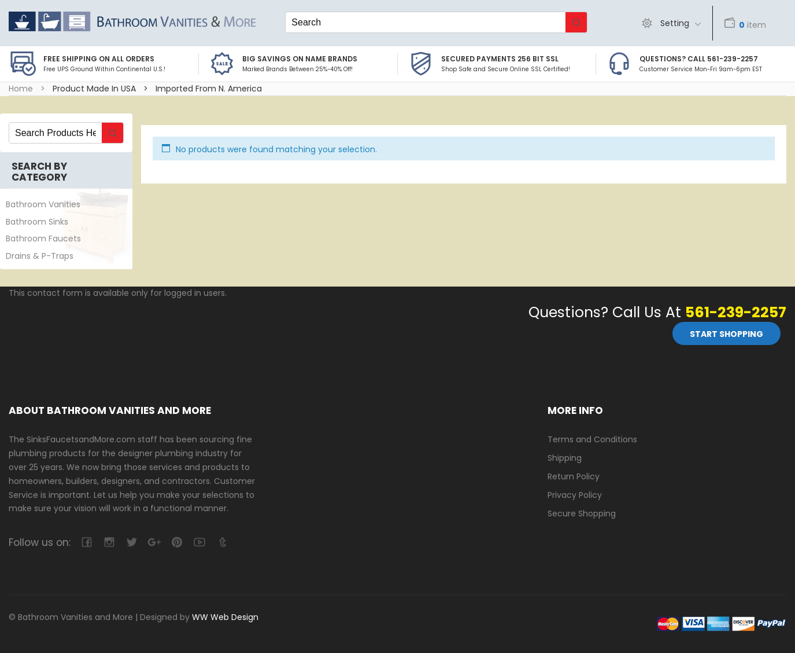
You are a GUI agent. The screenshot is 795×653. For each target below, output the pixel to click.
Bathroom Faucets (43, 238)
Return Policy (574, 476)
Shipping (565, 458)
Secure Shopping (582, 513)
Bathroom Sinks (37, 222)
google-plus (154, 542)
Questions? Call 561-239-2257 (698, 59)
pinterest (176, 542)
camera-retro (109, 542)
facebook (86, 542)
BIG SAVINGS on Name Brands (299, 59)
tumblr (222, 542)
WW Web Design (225, 617)
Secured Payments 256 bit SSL (500, 59)
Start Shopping (726, 334)
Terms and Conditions (592, 439)
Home (21, 88)
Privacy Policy (575, 495)
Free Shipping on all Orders (98, 59)
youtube (199, 542)
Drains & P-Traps (39, 256)
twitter (131, 542)
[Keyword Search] (425, 22)
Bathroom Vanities (43, 204)
